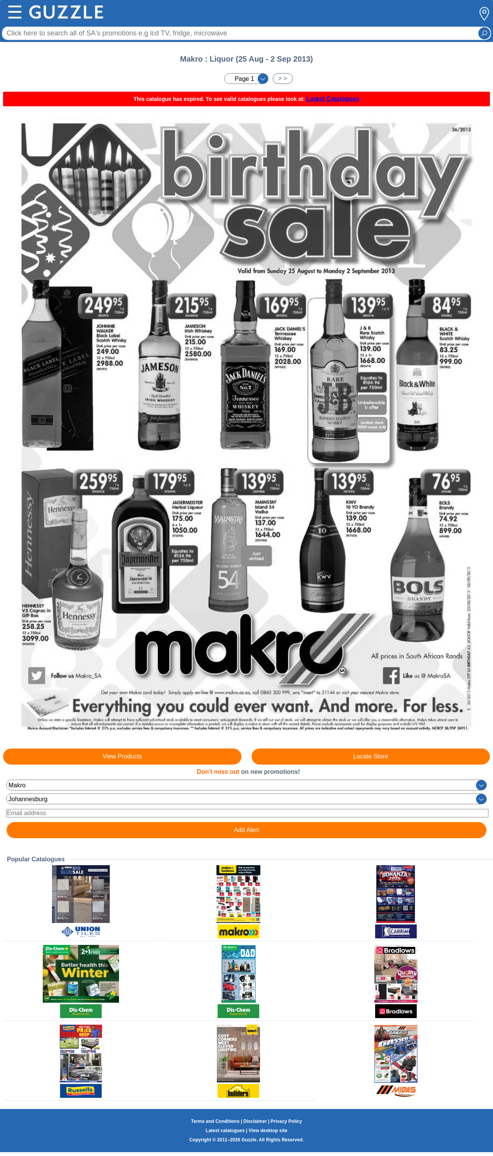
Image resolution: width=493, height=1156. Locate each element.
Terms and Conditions (215, 1121)
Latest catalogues (225, 1130)
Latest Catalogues (332, 99)
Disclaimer (255, 1121)
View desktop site (267, 1130)
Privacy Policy (286, 1121)
